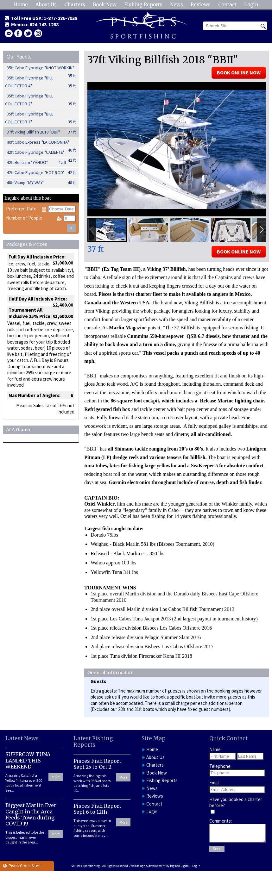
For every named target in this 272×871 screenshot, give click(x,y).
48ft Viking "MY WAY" (41, 183)
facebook (18, 33)
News (176, 5)
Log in (196, 866)
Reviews (201, 5)
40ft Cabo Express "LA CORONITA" (41, 143)
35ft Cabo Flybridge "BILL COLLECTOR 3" (40, 118)
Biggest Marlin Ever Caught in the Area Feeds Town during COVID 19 (30, 814)
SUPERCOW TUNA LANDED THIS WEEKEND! (27, 760)
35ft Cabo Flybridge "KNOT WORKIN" (41, 69)
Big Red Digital (180, 866)
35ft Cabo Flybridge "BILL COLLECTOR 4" (40, 82)
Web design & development (148, 866)
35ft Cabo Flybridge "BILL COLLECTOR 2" (40, 100)
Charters (74, 5)
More (56, 777)
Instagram (38, 33)
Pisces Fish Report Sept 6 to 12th (97, 809)
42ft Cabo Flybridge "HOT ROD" (41, 173)
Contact (227, 5)
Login (251, 5)
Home (20, 5)
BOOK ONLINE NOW (239, 72)
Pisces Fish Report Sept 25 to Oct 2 (97, 764)
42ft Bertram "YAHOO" (36, 162)
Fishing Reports (143, 5)
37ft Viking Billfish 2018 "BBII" (41, 132)
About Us (46, 5)
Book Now (105, 5)
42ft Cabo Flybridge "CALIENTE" (41, 153)
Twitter (28, 33)
